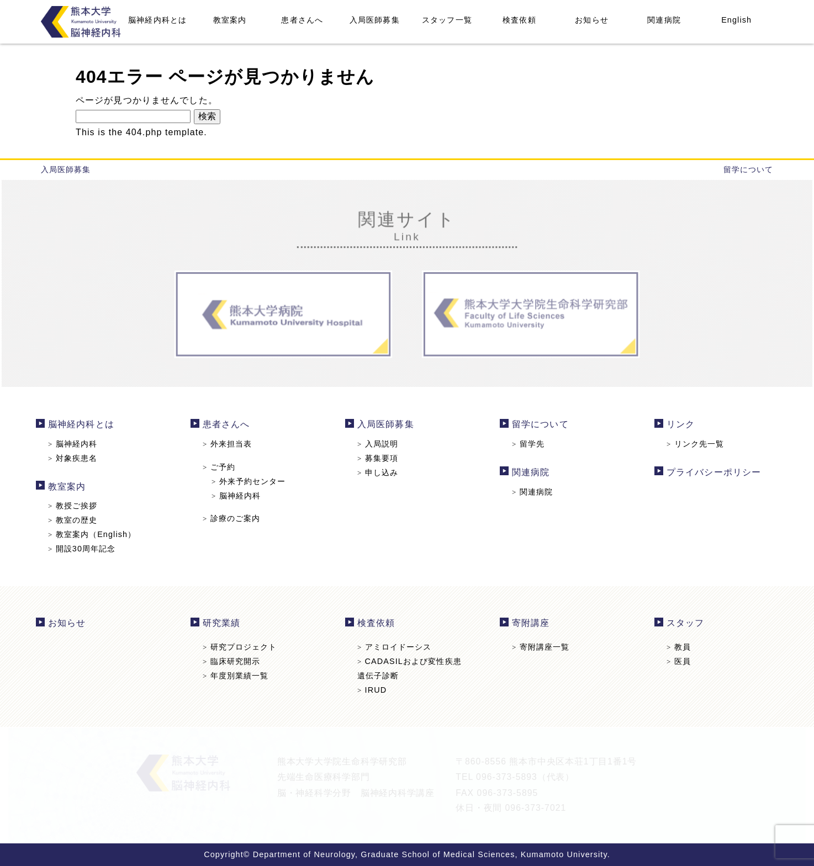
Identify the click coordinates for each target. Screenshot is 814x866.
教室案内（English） (96, 533)
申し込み (378, 472)
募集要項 (378, 458)
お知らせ (591, 19)
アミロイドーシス (394, 646)
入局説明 (378, 444)
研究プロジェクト (242, 646)
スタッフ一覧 (447, 19)
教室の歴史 (77, 520)
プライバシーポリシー (710, 472)
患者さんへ (302, 19)
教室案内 (229, 19)
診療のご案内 (233, 518)
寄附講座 (529, 623)
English (736, 19)
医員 (675, 661)
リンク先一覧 (691, 444)
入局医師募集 (375, 19)
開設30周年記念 (86, 548)
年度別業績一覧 (238, 675)
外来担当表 (229, 444)
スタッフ (682, 623)
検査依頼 (519, 19)
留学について (748, 169)
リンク (677, 425)
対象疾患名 (77, 458)
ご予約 (221, 467)
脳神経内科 (77, 444)
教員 (675, 646)
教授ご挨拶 (77, 505)
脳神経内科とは (157, 19)
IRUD (372, 689)
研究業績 (224, 623)
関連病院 (663, 19)
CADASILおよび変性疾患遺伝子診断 (409, 668)
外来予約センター (251, 481)
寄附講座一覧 (538, 646)
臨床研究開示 (233, 661)
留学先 (526, 444)
